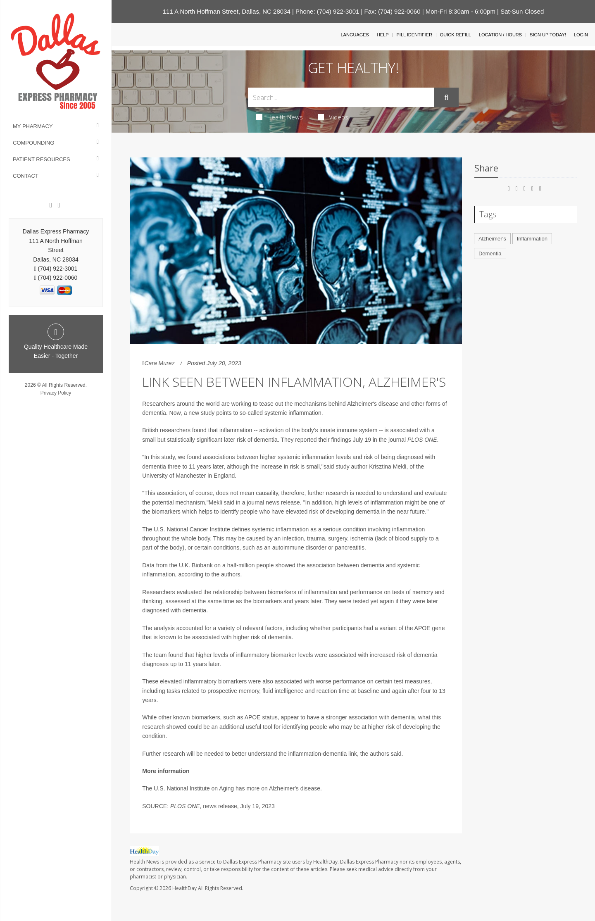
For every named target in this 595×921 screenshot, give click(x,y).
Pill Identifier (414, 34)
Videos (333, 117)
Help (383, 34)
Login (581, 34)
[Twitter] (58, 205)
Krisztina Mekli (387, 466)
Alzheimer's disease (294, 788)
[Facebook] (51, 205)
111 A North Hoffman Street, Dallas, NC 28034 (226, 11)
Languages (354, 34)
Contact (25, 176)
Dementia (490, 253)
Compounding (33, 143)
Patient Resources (41, 159)
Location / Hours (500, 34)
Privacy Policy (55, 393)
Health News (279, 117)
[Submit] (446, 97)
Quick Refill (455, 34)
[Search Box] (341, 97)
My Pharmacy (33, 126)
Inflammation (532, 239)
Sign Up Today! (548, 34)
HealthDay (184, 888)
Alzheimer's (492, 239)
